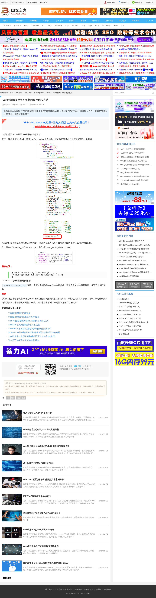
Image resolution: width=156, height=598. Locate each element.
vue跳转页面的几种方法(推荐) (132, 153)
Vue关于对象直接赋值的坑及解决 (23, 340)
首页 (11, 93)
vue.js (97, 25)
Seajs (83, 25)
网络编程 (33, 21)
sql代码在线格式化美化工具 (130, 314)
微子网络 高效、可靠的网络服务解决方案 (57, 63)
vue (8, 398)
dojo (90, 25)
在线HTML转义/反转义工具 (130, 318)
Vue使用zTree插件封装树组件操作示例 (134, 249)
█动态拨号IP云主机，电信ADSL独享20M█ (20, 63)
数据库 (72, 21)
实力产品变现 (8, 53)
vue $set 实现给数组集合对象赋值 (24, 325)
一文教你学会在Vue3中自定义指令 (132, 261)
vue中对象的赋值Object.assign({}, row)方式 (28, 321)
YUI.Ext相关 (7, 25)
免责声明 (78, 589)
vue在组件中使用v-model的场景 (38, 463)
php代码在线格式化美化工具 (130, 311)
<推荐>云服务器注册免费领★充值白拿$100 (136, 46)
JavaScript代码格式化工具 (129, 303)
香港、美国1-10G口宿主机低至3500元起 (134, 56)
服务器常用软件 (18, 2)
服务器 (83, 21)
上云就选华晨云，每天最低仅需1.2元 (133, 66)
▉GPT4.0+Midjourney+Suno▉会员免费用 (20, 66)
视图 (23, 398)
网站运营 (122, 21)
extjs (67, 25)
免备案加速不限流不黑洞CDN (130, 49)
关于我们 (49, 589)
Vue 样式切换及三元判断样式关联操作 (40, 546)
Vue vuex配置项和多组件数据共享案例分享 (43, 479)
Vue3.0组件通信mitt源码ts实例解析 (132, 268)
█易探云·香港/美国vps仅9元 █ (15, 46)
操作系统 (109, 21)
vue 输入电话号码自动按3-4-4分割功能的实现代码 (46, 446)
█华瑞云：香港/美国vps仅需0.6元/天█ (56, 70)
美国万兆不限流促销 (11, 59)
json (43, 25)
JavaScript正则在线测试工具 (130, 326)
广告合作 (58, 589)
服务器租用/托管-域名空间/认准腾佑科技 (96, 70)
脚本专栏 (46, 21)
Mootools (75, 25)
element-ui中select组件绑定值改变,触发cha (137, 176)
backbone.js (106, 25)
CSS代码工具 (124, 299)
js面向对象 (58, 25)
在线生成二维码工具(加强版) (130, 330)
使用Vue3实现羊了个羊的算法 (37, 496)
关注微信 (138, 2)
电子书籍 (95, 21)
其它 (122, 25)
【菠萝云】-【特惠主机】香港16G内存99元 (20, 49)
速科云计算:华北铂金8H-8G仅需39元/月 (96, 49)
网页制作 (20, 21)
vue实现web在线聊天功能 (129, 276)
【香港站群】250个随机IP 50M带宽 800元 (97, 56)
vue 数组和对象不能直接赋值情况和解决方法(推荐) (31, 336)
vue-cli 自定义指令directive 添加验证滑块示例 (137, 272)
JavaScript (27, 93)
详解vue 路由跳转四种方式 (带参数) (134, 157)
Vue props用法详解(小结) (130, 169)
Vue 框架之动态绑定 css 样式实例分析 (41, 429)
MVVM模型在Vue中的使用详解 (37, 413)
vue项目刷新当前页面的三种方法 (133, 161)
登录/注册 (111, 2)
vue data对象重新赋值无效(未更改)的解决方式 (29, 328)
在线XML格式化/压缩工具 (129, 307)
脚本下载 (59, 21)
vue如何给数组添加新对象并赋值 (23, 317)
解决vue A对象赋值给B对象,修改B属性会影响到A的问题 (34, 332)
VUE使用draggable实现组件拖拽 (38, 529)
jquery (26, 25)
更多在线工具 (124, 334)
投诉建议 (97, 589)
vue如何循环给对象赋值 (19, 313)
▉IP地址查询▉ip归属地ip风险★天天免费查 (59, 53)
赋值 (18, 398)
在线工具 (43, 2)
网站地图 (87, 589)
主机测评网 (32, 2)
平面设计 (135, 21)
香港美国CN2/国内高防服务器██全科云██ (135, 70)
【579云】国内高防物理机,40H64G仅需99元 (59, 56)
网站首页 (6, 21)
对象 (12, 398)
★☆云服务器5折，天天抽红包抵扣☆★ (57, 59)
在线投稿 (107, 589)
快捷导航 (151, 2)
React (116, 25)
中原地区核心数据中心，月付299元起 (56, 66)
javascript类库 (39, 93)
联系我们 (68, 589)
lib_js (50, 25)
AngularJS (35, 25)
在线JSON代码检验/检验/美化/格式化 (133, 322)
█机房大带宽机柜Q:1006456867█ (93, 59)
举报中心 (124, 2)
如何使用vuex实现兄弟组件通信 (131, 241)
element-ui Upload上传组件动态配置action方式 (45, 563)
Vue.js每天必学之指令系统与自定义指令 (41, 513)
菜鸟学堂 (4, 2)
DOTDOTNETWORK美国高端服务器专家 (58, 73)
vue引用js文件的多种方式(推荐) (132, 149)
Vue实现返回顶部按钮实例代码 (131, 257)
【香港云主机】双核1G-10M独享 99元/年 (135, 53)
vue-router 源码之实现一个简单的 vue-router (136, 253)
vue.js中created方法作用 (129, 172)
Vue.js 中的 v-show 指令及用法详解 (134, 180)
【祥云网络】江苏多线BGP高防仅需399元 (97, 63)
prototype (17, 25)
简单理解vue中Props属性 (130, 184)
